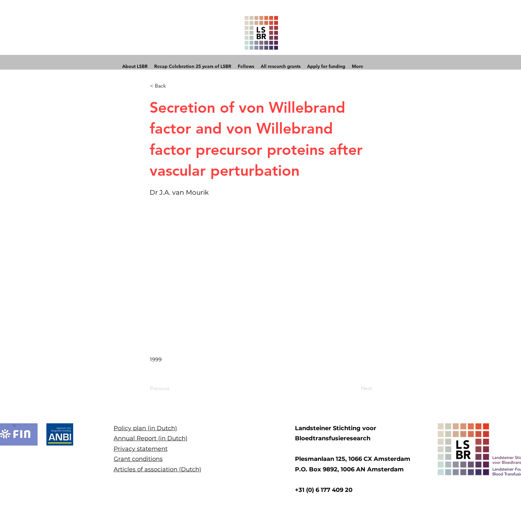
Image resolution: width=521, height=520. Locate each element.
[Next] (355, 388)
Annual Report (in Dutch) (150, 438)
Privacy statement (141, 448)
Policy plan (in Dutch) (145, 428)
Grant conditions (138, 459)
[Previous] (171, 388)
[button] (171, 85)
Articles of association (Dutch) (157, 469)
